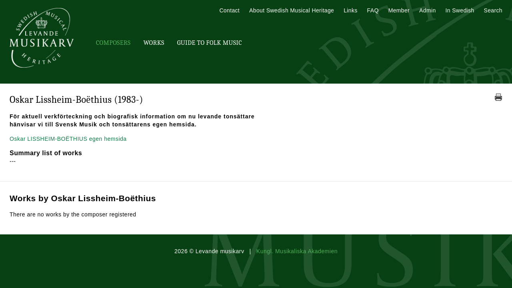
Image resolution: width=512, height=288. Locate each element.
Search (493, 10)
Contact (229, 10)
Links (350, 10)
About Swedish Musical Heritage (291, 10)
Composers (113, 42)
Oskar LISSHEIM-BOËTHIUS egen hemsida (68, 139)
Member (399, 10)
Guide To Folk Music (209, 42)
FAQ (373, 10)
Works (153, 42)
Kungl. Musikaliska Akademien (297, 251)
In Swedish (460, 10)
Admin (427, 10)
